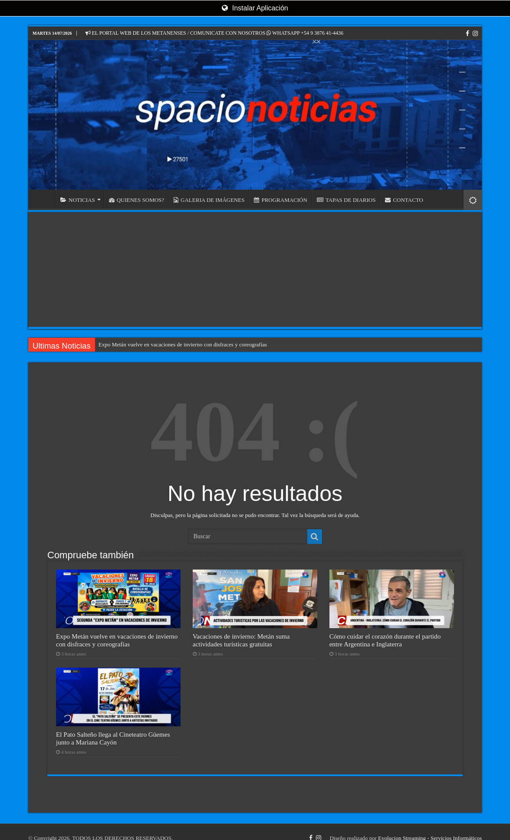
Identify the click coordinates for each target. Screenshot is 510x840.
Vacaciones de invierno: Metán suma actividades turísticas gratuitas (241, 640)
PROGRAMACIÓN (280, 200)
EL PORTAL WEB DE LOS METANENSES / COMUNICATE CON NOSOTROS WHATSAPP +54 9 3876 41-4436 (214, 33)
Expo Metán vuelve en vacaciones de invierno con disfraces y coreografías (183, 344)
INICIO (44, 199)
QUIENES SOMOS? (136, 200)
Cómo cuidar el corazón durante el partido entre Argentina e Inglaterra (385, 640)
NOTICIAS (77, 200)
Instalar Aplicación (255, 8)
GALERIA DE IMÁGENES (209, 200)
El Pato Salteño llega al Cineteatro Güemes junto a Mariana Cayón (113, 738)
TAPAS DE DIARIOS (346, 200)
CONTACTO (404, 200)
